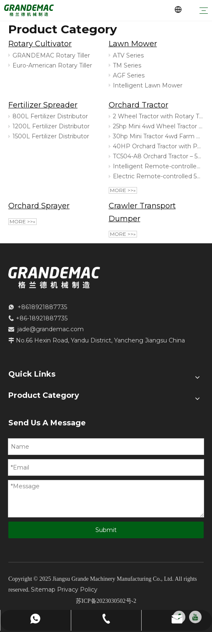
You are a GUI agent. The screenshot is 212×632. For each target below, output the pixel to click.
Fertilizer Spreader (42, 105)
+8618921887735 (42, 307)
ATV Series (128, 55)
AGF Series (129, 75)
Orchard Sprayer (39, 205)
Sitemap (43, 589)
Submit (106, 530)
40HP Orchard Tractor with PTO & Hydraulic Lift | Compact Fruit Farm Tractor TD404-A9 (158, 146)
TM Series (127, 65)
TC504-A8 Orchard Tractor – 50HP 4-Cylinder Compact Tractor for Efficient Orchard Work (158, 156)
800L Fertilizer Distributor (50, 116)
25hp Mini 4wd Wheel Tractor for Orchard (158, 126)
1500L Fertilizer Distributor (50, 136)
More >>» (123, 190)
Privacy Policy (77, 589)
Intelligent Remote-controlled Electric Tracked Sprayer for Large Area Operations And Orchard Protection (158, 166)
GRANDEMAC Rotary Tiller (51, 55)
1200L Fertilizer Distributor (51, 126)
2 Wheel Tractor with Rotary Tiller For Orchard (158, 116)
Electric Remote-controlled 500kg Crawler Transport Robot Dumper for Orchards (158, 176)
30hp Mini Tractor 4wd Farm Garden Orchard (158, 136)
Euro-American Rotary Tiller (52, 65)
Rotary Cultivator (40, 43)
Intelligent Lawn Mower (147, 85)
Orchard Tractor (138, 105)
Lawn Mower (133, 43)
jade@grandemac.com (50, 329)
